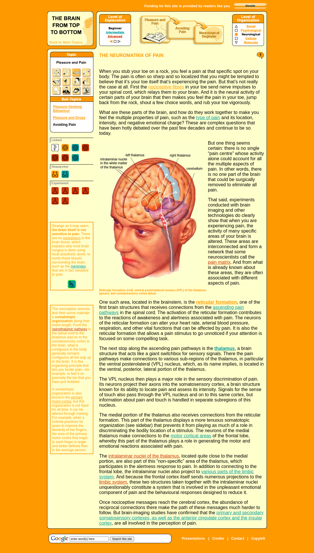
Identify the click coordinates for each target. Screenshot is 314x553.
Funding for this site (161, 6)
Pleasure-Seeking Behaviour (67, 109)
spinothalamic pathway (69, 329)
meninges (78, 266)
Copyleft (258, 539)
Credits (218, 539)
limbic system (113, 482)
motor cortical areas (191, 435)
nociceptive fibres (166, 86)
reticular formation (216, 302)
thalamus (224, 348)
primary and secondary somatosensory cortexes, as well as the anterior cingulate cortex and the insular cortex (181, 518)
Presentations (193, 539)
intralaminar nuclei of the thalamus (143, 456)
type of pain (208, 117)
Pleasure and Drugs (69, 118)
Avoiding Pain (64, 125)
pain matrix (219, 262)
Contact (237, 539)
